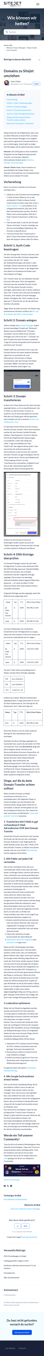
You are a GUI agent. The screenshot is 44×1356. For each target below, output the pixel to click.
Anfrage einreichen (29, 1237)
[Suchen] (22, 32)
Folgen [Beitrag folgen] (36, 84)
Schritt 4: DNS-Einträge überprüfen (20, 114)
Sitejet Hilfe (8, 45)
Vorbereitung (12, 99)
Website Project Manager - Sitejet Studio (22, 48)
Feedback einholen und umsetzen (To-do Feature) (20, 1266)
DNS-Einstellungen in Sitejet (15, 1256)
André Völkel (16, 81)
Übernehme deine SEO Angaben (19, 939)
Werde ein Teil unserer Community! (20, 123)
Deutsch (23, 1348)
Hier (5, 1158)
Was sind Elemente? (12, 1277)
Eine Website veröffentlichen (15, 1199)
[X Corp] (8, 1186)
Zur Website (10, 1348)
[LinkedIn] (11, 1186)
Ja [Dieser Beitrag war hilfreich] (17, 1226)
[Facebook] (5, 1186)
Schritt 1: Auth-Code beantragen (19, 103)
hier (8, 220)
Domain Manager (26, 325)
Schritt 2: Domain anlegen (17, 107)
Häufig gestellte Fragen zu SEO (16, 1261)
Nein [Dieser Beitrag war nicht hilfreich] (25, 1226)
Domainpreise (9, 1273)
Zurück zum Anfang (11, 1180)
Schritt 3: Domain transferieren (19, 110)
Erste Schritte (12, 50)
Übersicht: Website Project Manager (25, 1209)
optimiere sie (12, 942)
